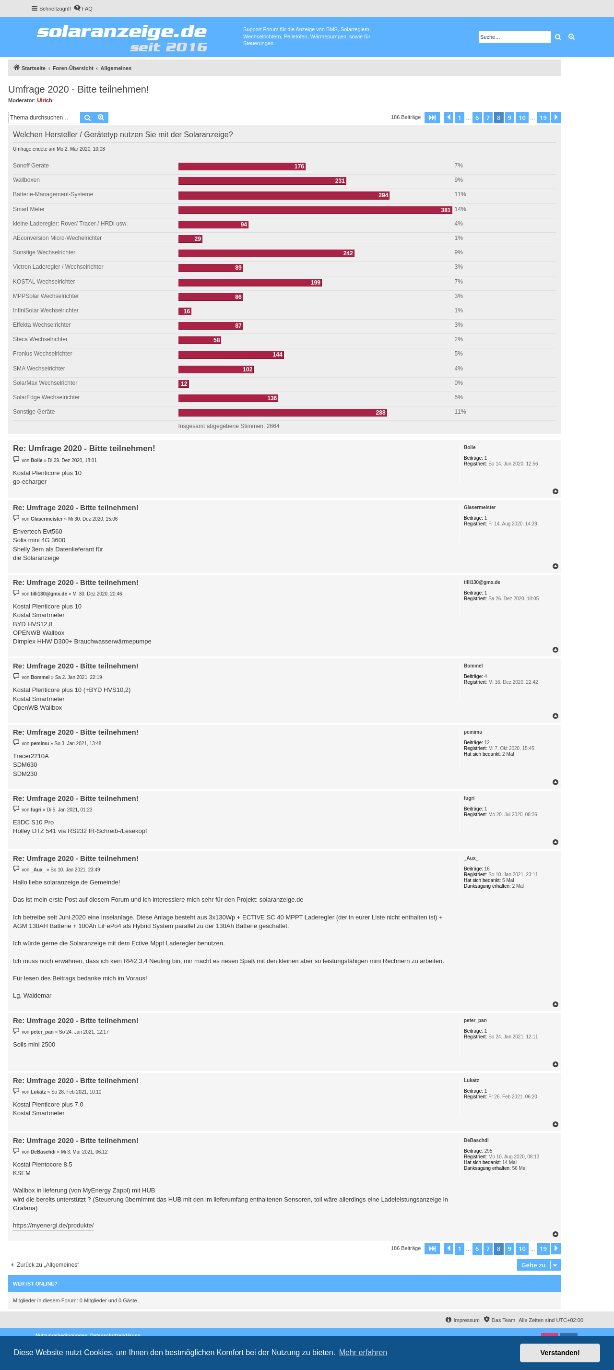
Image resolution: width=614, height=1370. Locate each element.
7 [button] (488, 117)
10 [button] (522, 117)
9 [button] (509, 117)
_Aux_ (471, 858)
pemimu (473, 732)
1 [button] (459, 117)
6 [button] (477, 117)
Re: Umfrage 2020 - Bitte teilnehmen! (84, 448)
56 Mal (519, 1168)
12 (487, 742)
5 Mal (508, 880)
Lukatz (471, 1080)
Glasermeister (480, 507)
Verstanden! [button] (560, 1353)
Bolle (469, 447)
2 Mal (508, 754)
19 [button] (543, 117)
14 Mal (509, 1162)
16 (487, 868)
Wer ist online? (35, 1284)
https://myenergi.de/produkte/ (53, 1225)
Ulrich (44, 100)
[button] (432, 117)
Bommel (473, 665)
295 (488, 1151)
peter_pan (475, 1020)
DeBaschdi (476, 1140)
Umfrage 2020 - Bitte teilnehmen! (78, 89)
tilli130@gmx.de (482, 582)
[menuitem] (83, 8)
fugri (469, 798)
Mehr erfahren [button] (363, 1352)
